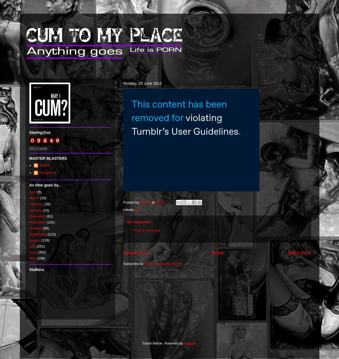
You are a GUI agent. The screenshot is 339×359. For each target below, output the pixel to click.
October (35, 228)
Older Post (299, 253)
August (34, 240)
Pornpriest (47, 173)
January (35, 210)
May (32, 258)
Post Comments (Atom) (163, 264)
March (34, 198)
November (37, 222)
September (38, 234)
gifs (138, 210)
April (32, 192)
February (36, 204)
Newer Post (136, 253)
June (33, 252)
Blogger (190, 343)
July (32, 246)
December (37, 216)
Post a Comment (147, 230)
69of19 (44, 165)
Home (218, 253)
